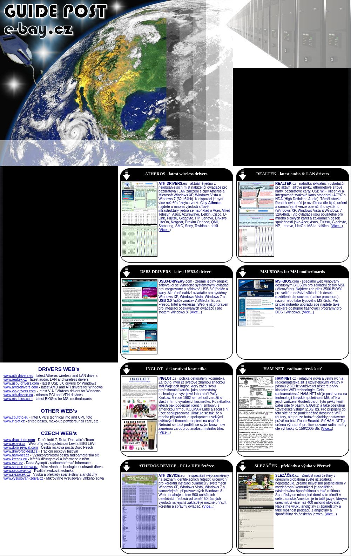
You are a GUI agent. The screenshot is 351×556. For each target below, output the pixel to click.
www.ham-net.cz (16, 455)
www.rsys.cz (13, 463)
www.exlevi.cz (14, 444)
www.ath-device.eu (18, 395)
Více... (164, 230)
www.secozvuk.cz (17, 471)
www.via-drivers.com (20, 391)
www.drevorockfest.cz (21, 451)
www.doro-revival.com (21, 447)
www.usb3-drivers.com (21, 383)
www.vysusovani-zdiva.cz (23, 478)
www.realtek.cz (15, 379)
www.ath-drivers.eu (18, 376)
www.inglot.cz (14, 421)
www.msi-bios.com (18, 399)
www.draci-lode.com (19, 440)
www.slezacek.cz (17, 474)
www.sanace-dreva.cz (21, 467)
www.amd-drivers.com (21, 387)
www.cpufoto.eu (16, 417)
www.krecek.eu (15, 459)
